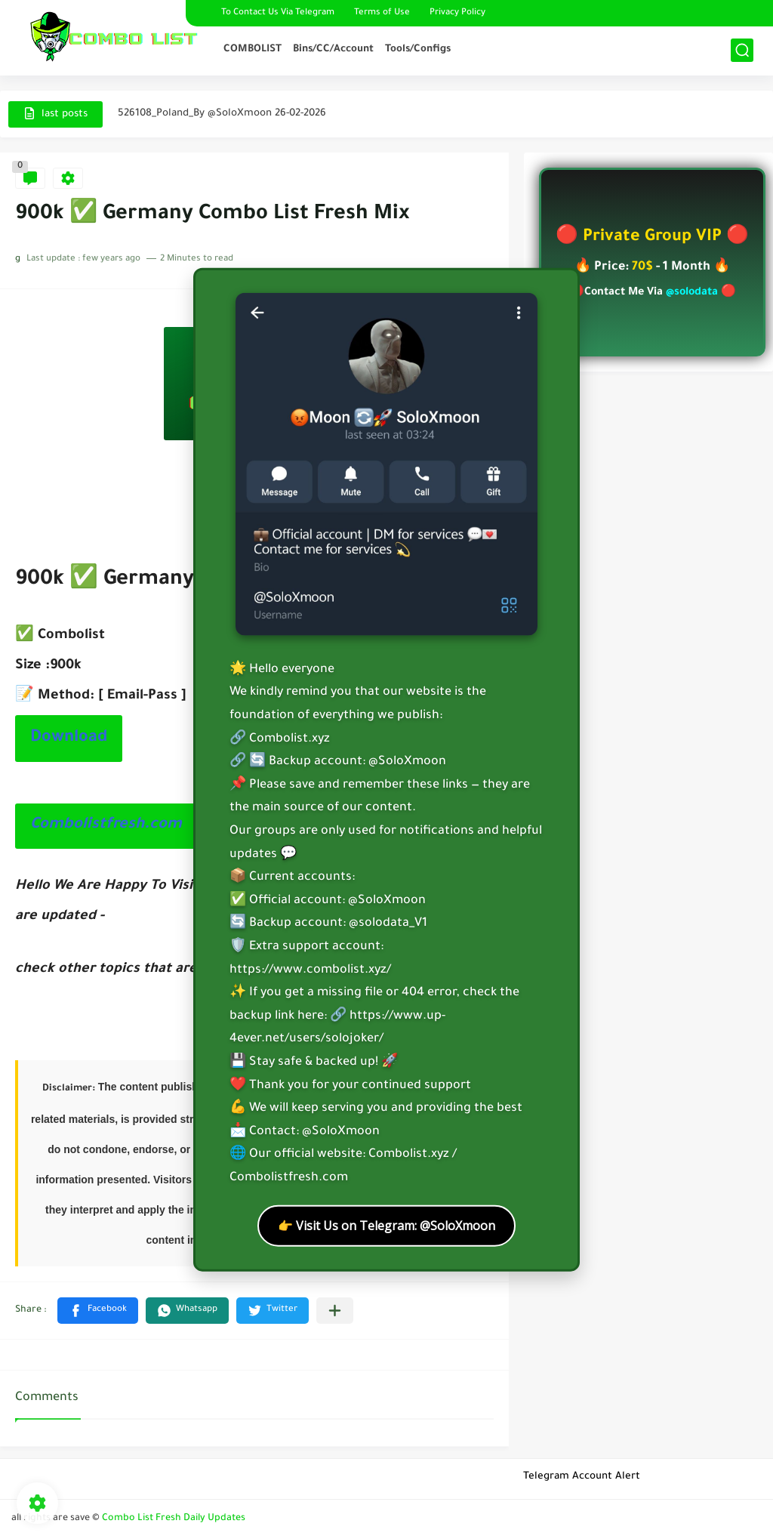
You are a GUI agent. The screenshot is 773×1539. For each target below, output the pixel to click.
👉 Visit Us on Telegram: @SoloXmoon (386, 1225)
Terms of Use (382, 13)
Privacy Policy (457, 13)
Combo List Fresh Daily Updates (173, 1518)
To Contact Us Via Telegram (277, 13)
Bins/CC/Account (333, 49)
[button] (97, 1310)
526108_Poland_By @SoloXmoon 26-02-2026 (222, 113)
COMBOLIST (252, 49)
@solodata (692, 293)
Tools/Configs (418, 49)
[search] (742, 50)
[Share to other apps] (334, 1310)
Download (68, 738)
